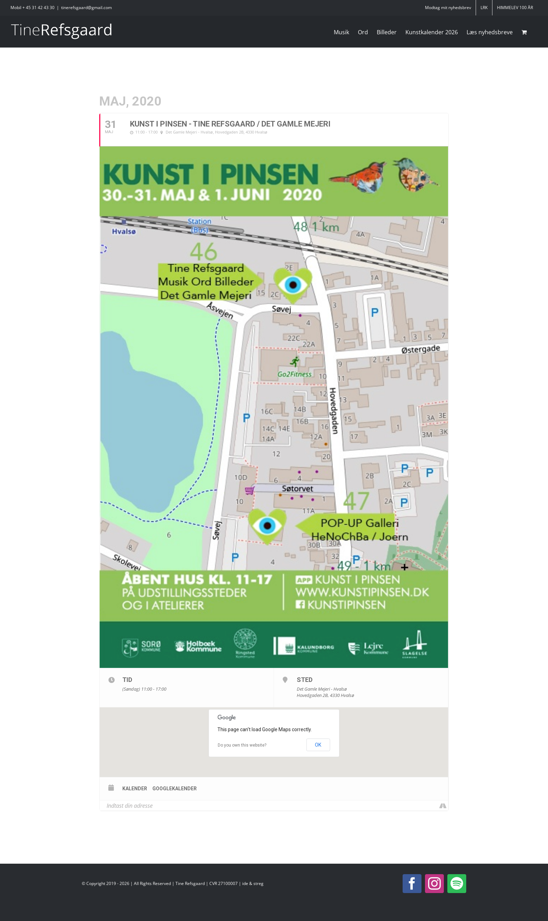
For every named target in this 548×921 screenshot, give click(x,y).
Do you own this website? (242, 745)
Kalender (134, 788)
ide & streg (253, 883)
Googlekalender (174, 788)
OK (318, 745)
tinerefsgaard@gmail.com (86, 7)
